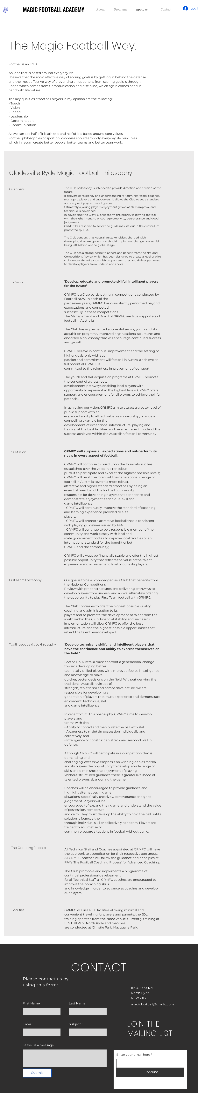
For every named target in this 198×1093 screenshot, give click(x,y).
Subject (75, 1024)
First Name (31, 1003)
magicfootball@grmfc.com (152, 1004)
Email (27, 1024)
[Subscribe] (150, 1072)
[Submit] (37, 1073)
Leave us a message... (39, 1045)
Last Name (77, 1003)
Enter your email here (133, 1054)
